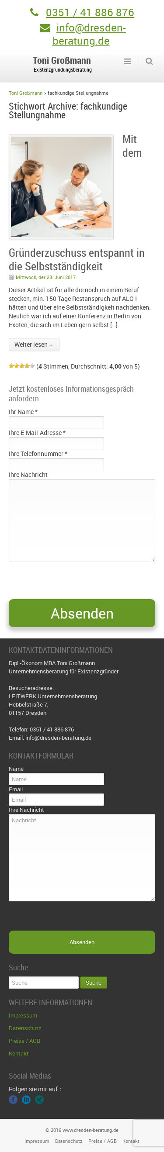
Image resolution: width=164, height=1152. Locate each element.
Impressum (23, 1015)
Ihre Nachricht (28, 474)
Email (16, 789)
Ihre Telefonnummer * (38, 453)
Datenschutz (25, 1028)
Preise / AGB (24, 1041)
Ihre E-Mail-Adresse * (37, 432)
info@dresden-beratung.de (89, 34)
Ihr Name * (23, 411)
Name (16, 769)
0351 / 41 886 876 (90, 12)
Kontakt (19, 1053)
